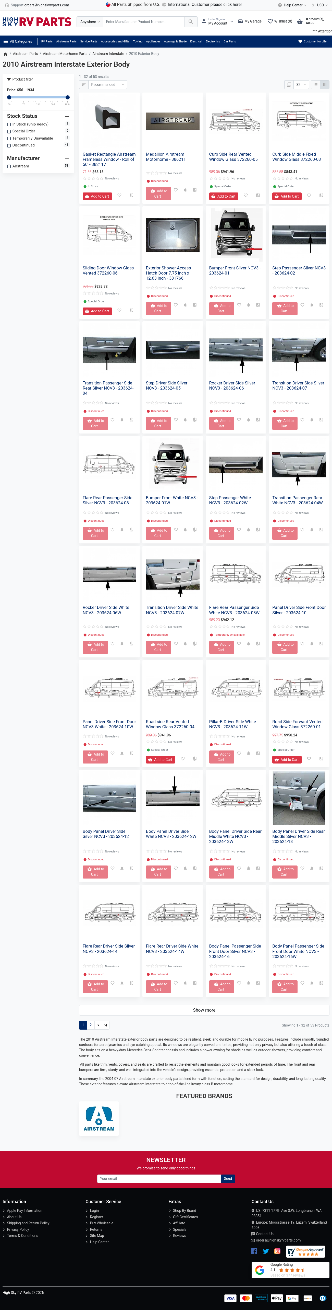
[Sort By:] (107, 84)
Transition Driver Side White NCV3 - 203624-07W (172, 610)
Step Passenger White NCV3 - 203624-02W (230, 500)
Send (228, 1179)
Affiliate (179, 1223)
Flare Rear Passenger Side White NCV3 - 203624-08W (234, 610)
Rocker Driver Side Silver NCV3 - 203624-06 (232, 385)
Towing (137, 41)
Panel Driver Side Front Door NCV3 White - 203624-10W (109, 724)
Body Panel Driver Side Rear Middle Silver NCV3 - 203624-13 (298, 836)
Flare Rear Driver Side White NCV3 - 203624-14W (172, 948)
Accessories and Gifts (115, 41)
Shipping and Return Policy (28, 1223)
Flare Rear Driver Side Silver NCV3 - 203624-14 (109, 948)
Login (94, 1211)
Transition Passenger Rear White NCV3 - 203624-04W (297, 500)
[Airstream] (99, 1118)
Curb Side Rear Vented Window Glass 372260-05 (233, 157)
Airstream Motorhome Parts (65, 54)
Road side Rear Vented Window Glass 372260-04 (170, 724)
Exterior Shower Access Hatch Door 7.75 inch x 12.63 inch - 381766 (168, 273)
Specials (180, 1229)
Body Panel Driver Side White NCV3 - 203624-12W (171, 834)
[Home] (5, 54)
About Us (14, 1217)
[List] (315, 84)
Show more (204, 1010)
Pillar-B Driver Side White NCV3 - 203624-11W (232, 724)
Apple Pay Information (24, 1211)
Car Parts (230, 41)
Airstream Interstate (108, 54)
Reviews (179, 1236)
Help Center (99, 1242)
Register (96, 1217)
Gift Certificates (185, 1217)
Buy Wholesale (101, 1223)
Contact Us (265, 1234)
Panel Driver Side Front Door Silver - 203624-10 (299, 610)
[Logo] (37, 21)
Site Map (97, 1236)
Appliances (153, 41)
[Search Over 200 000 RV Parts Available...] (144, 21)
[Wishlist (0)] (281, 22)
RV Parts (47, 41)
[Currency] (318, 5)
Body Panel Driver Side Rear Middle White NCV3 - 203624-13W (235, 836)
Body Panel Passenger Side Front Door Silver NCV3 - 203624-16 (235, 951)
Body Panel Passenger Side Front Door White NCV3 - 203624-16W (298, 951)
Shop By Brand (184, 1211)
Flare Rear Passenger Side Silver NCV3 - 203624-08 (107, 500)
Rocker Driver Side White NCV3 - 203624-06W (106, 610)
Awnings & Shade (175, 41)
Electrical (196, 41)
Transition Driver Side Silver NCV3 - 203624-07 (298, 385)
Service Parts (88, 41)
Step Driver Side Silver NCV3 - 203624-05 (167, 385)
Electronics (213, 41)
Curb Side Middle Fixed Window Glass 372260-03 (296, 157)
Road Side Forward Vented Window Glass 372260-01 (297, 724)
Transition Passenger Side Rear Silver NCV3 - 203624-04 (108, 388)
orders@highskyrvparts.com (278, 1240)
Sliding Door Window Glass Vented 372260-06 (108, 270)
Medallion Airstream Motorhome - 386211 (166, 157)
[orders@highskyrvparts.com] (37, 5)
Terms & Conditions (22, 1236)
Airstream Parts (66, 41)
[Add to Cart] (97, 196)
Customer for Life (312, 41)
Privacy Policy (18, 1229)
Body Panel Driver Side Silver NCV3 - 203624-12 (106, 834)
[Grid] (324, 84)
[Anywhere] (90, 21)
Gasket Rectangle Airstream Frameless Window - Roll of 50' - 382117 (109, 159)
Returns (96, 1229)
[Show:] (301, 84)
